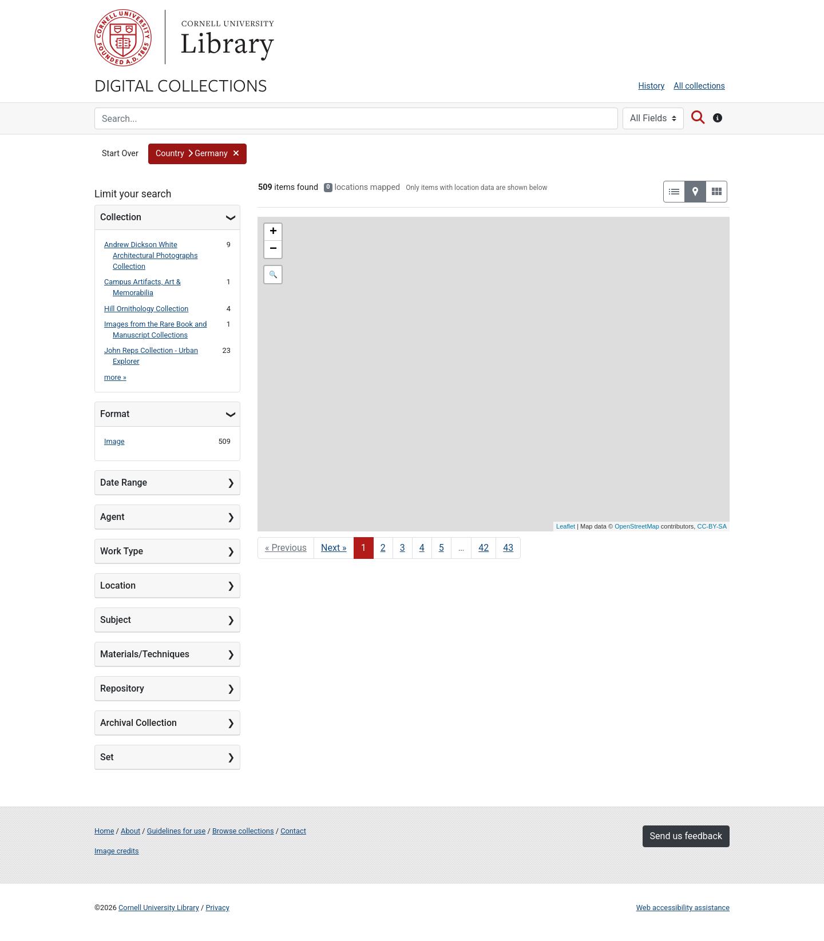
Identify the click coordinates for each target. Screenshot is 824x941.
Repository (122, 688)
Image (114, 441)
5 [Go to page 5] (441, 547)
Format (114, 413)
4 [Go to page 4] (422, 547)
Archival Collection (138, 722)
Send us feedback (686, 836)
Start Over (120, 153)
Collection (120, 217)
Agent (112, 516)
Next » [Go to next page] (334, 547)
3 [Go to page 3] (402, 547)
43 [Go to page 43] (508, 547)
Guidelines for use (176, 831)
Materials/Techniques (144, 654)
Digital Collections (180, 85)
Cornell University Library (158, 907)
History (652, 86)
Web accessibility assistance (683, 907)
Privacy (217, 907)
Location (118, 585)
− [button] (273, 249)
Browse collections (243, 831)
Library (226, 37)
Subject (115, 619)
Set (107, 757)
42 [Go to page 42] (483, 547)
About (130, 831)
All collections (699, 86)
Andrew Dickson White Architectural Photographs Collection (151, 255)
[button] (197, 154)
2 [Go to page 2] (383, 547)
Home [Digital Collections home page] (104, 831)
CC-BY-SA (712, 526)
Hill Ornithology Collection (146, 308)
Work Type (121, 551)
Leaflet (565, 526)
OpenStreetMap (637, 526)
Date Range (123, 482)
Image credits (116, 851)
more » (115, 377)
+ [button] (273, 232)
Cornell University (123, 37)
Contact (293, 831)
